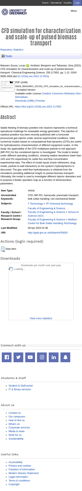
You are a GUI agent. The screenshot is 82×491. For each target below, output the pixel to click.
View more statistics (41, 318)
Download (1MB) (24, 100)
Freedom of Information (22, 469)
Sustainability (16, 438)
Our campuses (17, 416)
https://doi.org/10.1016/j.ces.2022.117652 (38, 106)
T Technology (35, 203)
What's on (14, 424)
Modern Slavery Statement (24, 473)
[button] (3, 249)
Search (45, 3)
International (56, 3)
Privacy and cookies (20, 465)
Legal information (18, 476)
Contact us (15, 412)
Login (77, 3)
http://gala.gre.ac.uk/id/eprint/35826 (48, 232)
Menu (74, 11)
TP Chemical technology (59, 203)
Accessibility (15, 462)
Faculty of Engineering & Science (46, 208)
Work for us (15, 434)
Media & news (16, 431)
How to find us (17, 420)
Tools (7, 56)
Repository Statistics (11, 49)
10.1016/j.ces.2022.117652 (33, 76)
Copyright (14, 484)
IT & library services (20, 389)
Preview (40, 100)
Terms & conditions (19, 480)
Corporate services (19, 427)
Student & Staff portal (21, 385)
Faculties (68, 3)
